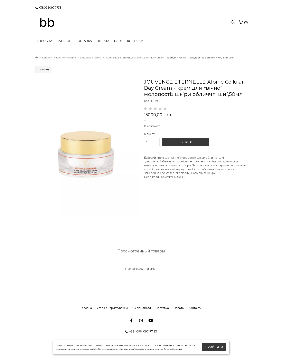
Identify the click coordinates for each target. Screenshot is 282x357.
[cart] (241, 22)
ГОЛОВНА (44, 41)
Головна (86, 308)
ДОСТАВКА (83, 41)
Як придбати (141, 308)
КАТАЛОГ (64, 41)
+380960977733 (48, 7)
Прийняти (214, 347)
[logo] (47, 22)
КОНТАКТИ (135, 41)
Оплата (179, 308)
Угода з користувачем (112, 308)
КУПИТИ (186, 142)
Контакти (195, 308)
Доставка (162, 308)
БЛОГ (118, 41)
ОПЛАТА (103, 41)
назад (43, 69)
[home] (36, 57)
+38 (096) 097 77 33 (141, 331)
